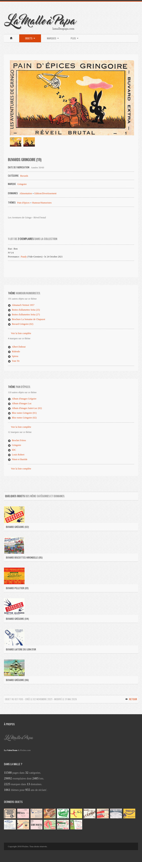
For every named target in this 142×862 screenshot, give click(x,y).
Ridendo (14, 351)
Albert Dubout (17, 346)
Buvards (24, 175)
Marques (53, 38)
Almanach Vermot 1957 (21, 305)
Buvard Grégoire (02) (17, 527)
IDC (12, 449)
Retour (131, 699)
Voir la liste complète (21, 333)
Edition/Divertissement (45, 193)
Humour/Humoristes (42, 202)
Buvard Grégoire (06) (17, 680)
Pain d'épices (23, 202)
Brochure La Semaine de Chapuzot (26, 319)
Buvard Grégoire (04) (17, 618)
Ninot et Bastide (17, 459)
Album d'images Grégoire (22, 398)
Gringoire (22, 184)
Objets (30, 38)
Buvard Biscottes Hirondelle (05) (24, 557)
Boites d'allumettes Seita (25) (24, 309)
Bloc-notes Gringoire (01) (22, 413)
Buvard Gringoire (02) (20, 324)
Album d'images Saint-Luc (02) (25, 408)
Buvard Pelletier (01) (17, 588)
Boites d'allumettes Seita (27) (24, 314)
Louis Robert (16, 454)
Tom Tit (13, 361)
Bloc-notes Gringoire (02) (22, 417)
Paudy (24, 256)
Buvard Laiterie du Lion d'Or (21, 649)
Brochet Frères (17, 440)
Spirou (13, 356)
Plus (74, 38)
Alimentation (25, 193)
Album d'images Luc (19, 403)
